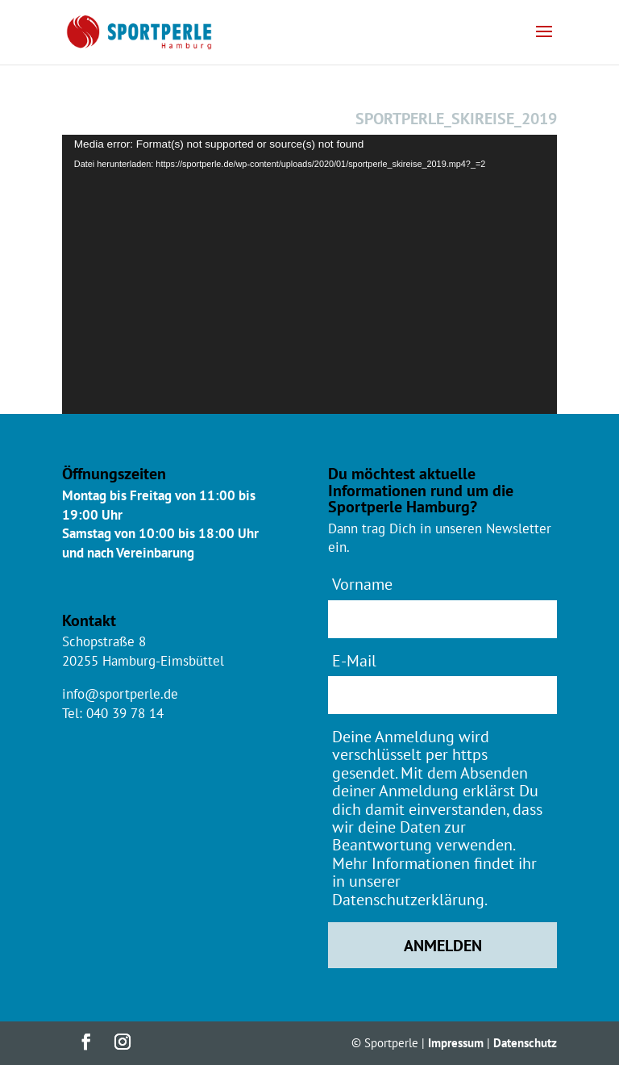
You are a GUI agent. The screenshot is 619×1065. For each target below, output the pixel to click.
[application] (309, 274)
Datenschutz (525, 1042)
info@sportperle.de (120, 694)
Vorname (362, 584)
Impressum (456, 1042)
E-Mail (354, 660)
